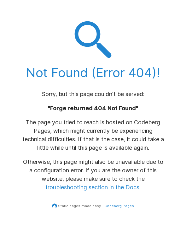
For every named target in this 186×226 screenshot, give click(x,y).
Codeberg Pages (119, 206)
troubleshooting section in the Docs (92, 187)
